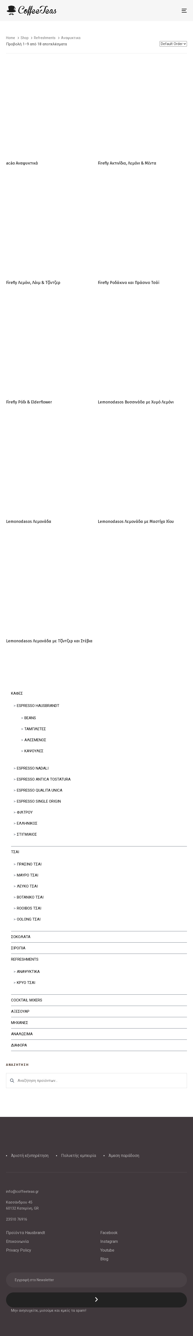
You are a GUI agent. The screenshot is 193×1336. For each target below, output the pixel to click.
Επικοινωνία (17, 1241)
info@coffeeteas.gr (22, 1191)
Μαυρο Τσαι (27, 875)
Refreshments (24, 959)
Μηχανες (19, 1022)
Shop (25, 38)
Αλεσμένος (35, 740)
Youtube (107, 1250)
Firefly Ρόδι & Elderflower (29, 402)
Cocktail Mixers (26, 1000)
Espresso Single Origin (39, 801)
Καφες (17, 693)
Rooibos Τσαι (29, 908)
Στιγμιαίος (27, 834)
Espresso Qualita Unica (39, 790)
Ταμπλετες (35, 729)
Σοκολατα (20, 937)
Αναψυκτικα (28, 971)
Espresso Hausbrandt (38, 705)
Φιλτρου (25, 812)
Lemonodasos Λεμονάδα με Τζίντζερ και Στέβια (49, 641)
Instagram (109, 1241)
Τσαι (15, 852)
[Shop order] (173, 44)
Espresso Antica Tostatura (44, 779)
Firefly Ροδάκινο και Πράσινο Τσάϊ (128, 282)
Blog (104, 1259)
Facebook (109, 1232)
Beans (30, 718)
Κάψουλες (33, 751)
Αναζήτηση (12, 1080)
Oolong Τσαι (28, 919)
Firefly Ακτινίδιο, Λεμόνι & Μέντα (127, 163)
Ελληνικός (27, 823)
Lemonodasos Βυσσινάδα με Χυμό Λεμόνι (136, 402)
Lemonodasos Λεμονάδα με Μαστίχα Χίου (136, 521)
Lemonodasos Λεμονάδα (28, 521)
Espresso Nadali (33, 768)
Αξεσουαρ (20, 1011)
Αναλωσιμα (22, 1034)
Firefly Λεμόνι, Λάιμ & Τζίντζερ (33, 282)
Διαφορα (19, 1045)
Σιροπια (18, 948)
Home (10, 38)
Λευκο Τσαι (27, 886)
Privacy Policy (18, 1250)
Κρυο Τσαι (26, 982)
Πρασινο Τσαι (29, 864)
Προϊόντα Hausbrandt (25, 1232)
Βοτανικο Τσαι (30, 897)
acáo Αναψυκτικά (22, 163)
